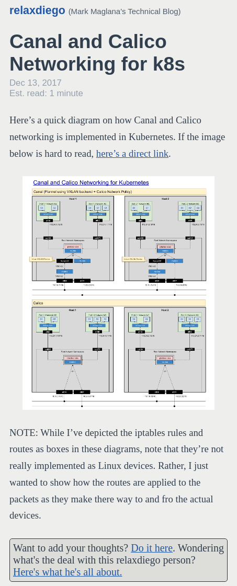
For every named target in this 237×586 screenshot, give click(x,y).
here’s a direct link (132, 153)
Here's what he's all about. (67, 572)
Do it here (152, 548)
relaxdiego (37, 10)
